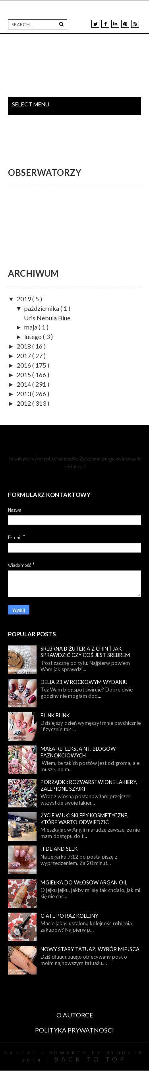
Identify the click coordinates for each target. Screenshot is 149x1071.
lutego (33, 336)
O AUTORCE (74, 1015)
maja (31, 327)
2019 (24, 298)
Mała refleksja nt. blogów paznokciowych (78, 752)
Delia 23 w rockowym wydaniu (84, 682)
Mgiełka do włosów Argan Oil (84, 882)
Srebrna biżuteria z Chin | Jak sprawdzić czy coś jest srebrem (85, 652)
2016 (24, 365)
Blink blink (55, 715)
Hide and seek (59, 849)
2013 (24, 393)
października (42, 308)
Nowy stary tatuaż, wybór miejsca (90, 949)
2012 (24, 403)
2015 (24, 374)
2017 (24, 355)
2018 (24, 346)
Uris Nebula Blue (47, 318)
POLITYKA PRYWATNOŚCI (74, 1030)
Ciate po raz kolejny (69, 916)
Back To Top (90, 1059)
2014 (24, 384)
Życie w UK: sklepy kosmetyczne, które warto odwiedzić (84, 818)
